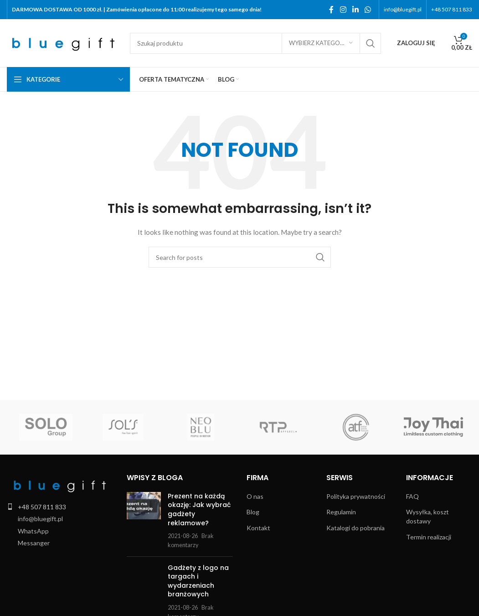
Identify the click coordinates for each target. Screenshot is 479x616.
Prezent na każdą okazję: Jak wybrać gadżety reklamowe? (199, 510)
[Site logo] (64, 42)
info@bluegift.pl (40, 519)
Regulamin (341, 512)
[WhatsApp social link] (368, 9)
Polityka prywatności (355, 496)
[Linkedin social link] (355, 9)
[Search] (255, 43)
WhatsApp (33, 531)
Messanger (34, 543)
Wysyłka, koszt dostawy (427, 516)
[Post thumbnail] (144, 520)
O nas (255, 496)
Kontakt (258, 528)
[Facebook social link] (331, 9)
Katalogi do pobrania (355, 528)
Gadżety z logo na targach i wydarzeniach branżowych (198, 581)
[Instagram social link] (343, 9)
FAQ (412, 496)
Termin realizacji (428, 537)
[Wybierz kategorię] (321, 43)
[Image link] (59, 484)
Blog (253, 512)
